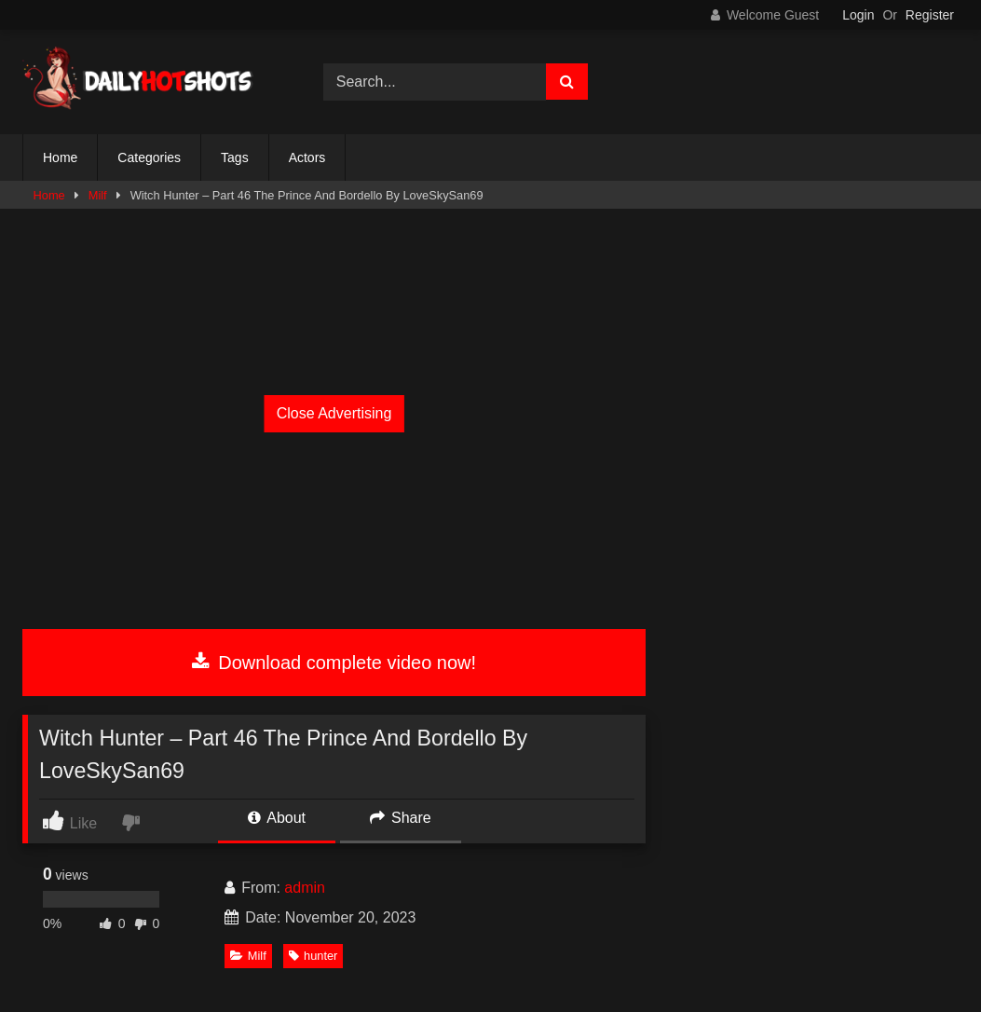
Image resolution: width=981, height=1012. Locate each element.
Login (858, 14)
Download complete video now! (334, 662)
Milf (98, 195)
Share (400, 818)
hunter (313, 956)
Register (930, 14)
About (277, 818)
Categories (149, 157)
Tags (235, 157)
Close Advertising (334, 413)
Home (60, 157)
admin (304, 888)
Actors (307, 157)
